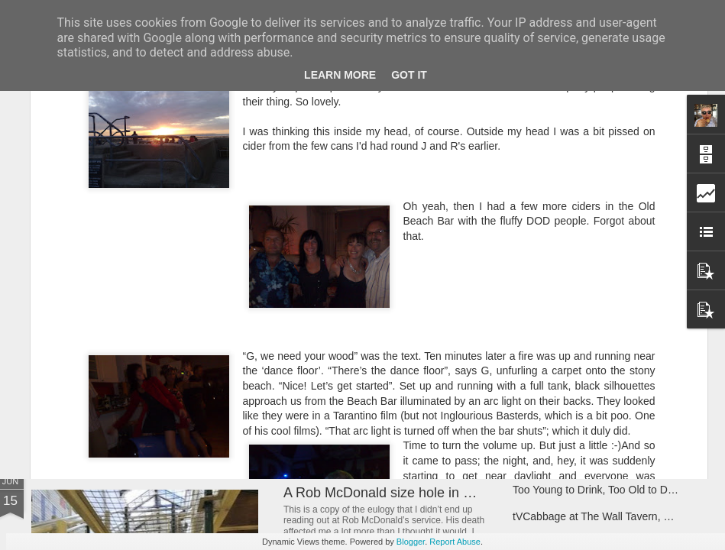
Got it (409, 75)
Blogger (410, 541)
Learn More (340, 75)
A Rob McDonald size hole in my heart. (401, 492)
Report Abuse (455, 541)
